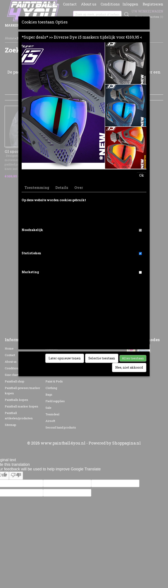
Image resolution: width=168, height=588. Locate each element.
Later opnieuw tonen (65, 358)
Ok (141, 175)
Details (61, 187)
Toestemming (36, 187)
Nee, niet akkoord (129, 367)
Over (78, 187)
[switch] (140, 230)
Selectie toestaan (101, 358)
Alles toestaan (133, 358)
